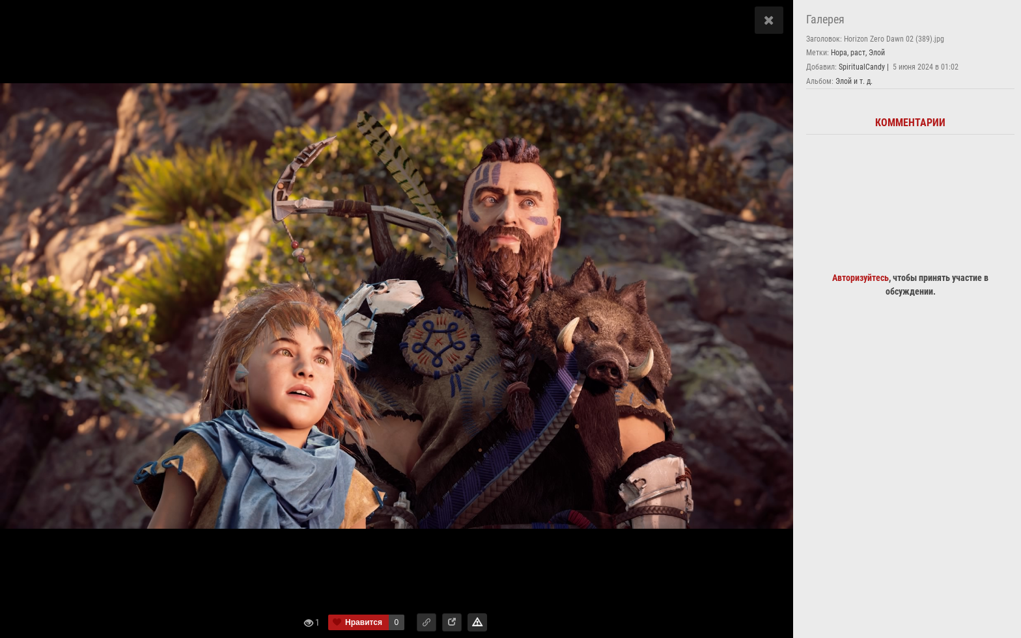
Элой (877, 52)
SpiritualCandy (862, 67)
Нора (839, 52)
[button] (426, 622)
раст (857, 52)
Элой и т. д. (854, 81)
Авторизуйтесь (860, 277)
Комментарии (910, 122)
